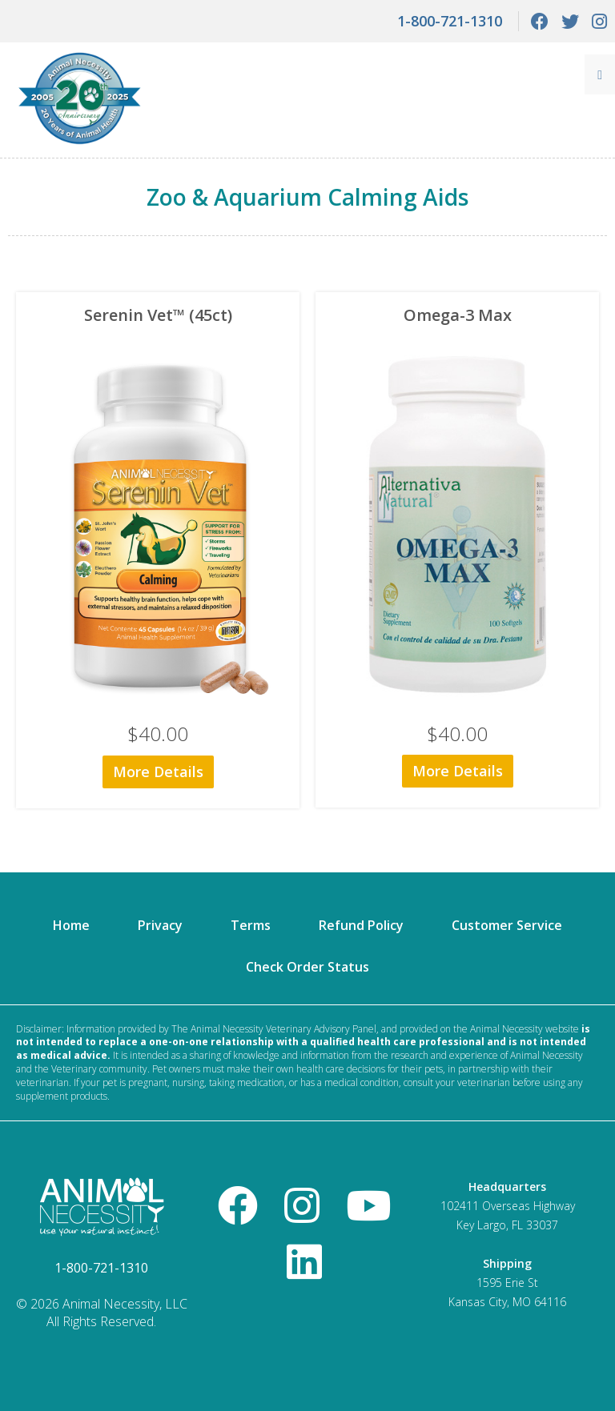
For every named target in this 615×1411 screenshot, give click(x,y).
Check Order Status (307, 967)
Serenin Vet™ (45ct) (158, 315)
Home (71, 925)
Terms (251, 925)
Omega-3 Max (458, 315)
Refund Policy (361, 925)
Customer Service (507, 925)
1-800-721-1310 (449, 20)
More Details (158, 771)
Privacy (160, 925)
